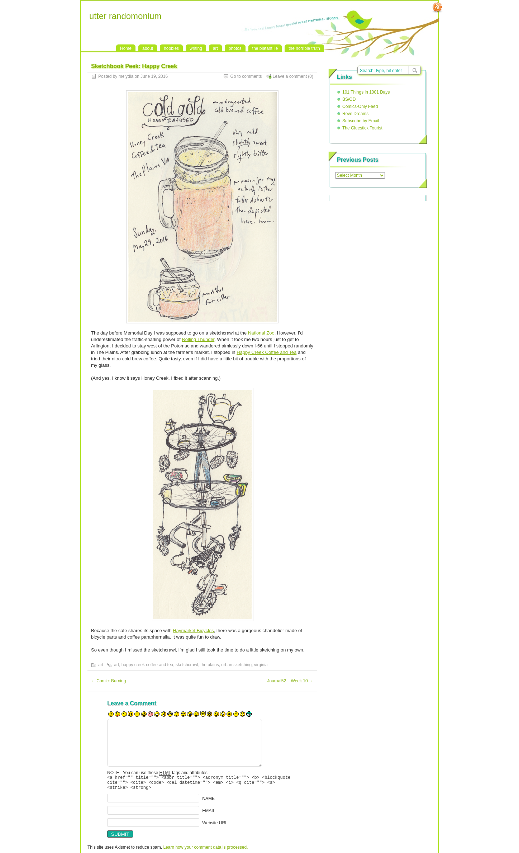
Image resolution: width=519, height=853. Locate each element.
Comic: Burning (108, 680)
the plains (209, 664)
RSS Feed (437, 7)
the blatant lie (265, 48)
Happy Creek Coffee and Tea (266, 352)
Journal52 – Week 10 (290, 680)
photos (235, 48)
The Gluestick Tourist (362, 128)
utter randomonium (125, 16)
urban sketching (236, 664)
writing (196, 48)
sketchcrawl (187, 664)
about (147, 48)
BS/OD (349, 99)
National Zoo (261, 333)
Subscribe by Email (360, 120)
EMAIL (208, 813)
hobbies (171, 48)
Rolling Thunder (198, 339)
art (215, 48)
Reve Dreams (355, 113)
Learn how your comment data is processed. (205, 850)
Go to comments (246, 76)
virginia (261, 664)
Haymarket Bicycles (193, 630)
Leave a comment (290, 76)
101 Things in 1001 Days (366, 92)
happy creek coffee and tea (147, 664)
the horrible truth (304, 48)
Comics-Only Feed (360, 106)
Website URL (214, 826)
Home (126, 48)
